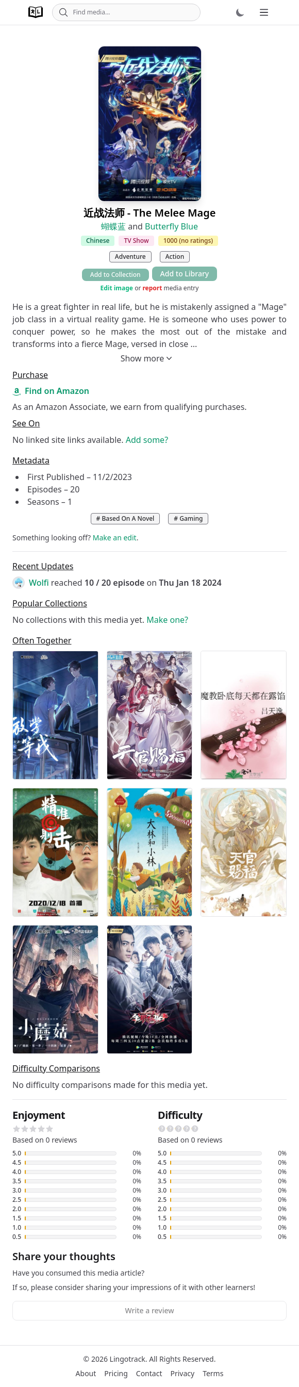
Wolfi (39, 582)
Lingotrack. (128, 1359)
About (86, 1373)
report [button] (152, 288)
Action (174, 256)
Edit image (117, 288)
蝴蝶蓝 (113, 226)
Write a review (149, 1310)
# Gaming (188, 518)
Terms (213, 1373)
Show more (148, 358)
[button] (16, 1129)
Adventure (130, 256)
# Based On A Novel (125, 518)
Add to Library (184, 273)
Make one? (167, 619)
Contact (149, 1373)
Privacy (182, 1373)
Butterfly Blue (171, 226)
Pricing (115, 1373)
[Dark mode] (240, 12)
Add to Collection (115, 274)
